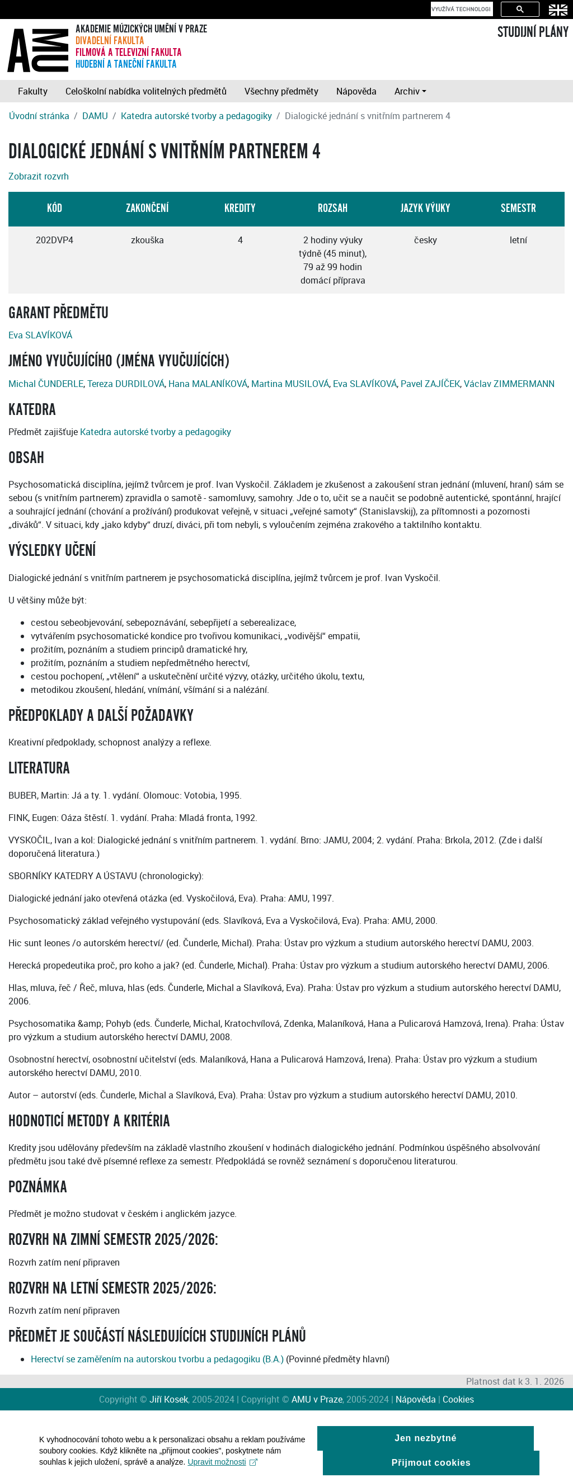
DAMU (95, 116)
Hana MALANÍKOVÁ (207, 383)
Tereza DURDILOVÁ (126, 383)
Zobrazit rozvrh (38, 176)
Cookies (458, 1399)
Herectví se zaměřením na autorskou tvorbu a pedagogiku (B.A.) (157, 1359)
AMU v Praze (317, 1399)
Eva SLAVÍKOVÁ (40, 335)
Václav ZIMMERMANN (509, 383)
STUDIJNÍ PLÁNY (533, 32)
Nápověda (356, 91)
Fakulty (33, 91)
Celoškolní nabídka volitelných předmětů (146, 91)
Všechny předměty (281, 91)
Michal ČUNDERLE (45, 383)
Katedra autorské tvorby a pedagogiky (196, 116)
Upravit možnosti (222, 1467)
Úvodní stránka (39, 116)
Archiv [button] (407, 91)
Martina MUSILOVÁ (290, 383)
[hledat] (460, 9)
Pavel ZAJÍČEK (430, 383)
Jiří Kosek (168, 1399)
